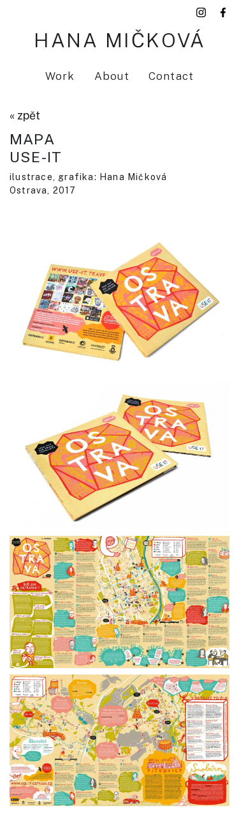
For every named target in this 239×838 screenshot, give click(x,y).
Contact (171, 76)
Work (60, 76)
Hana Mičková (119, 40)
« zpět (25, 115)
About (111, 76)
